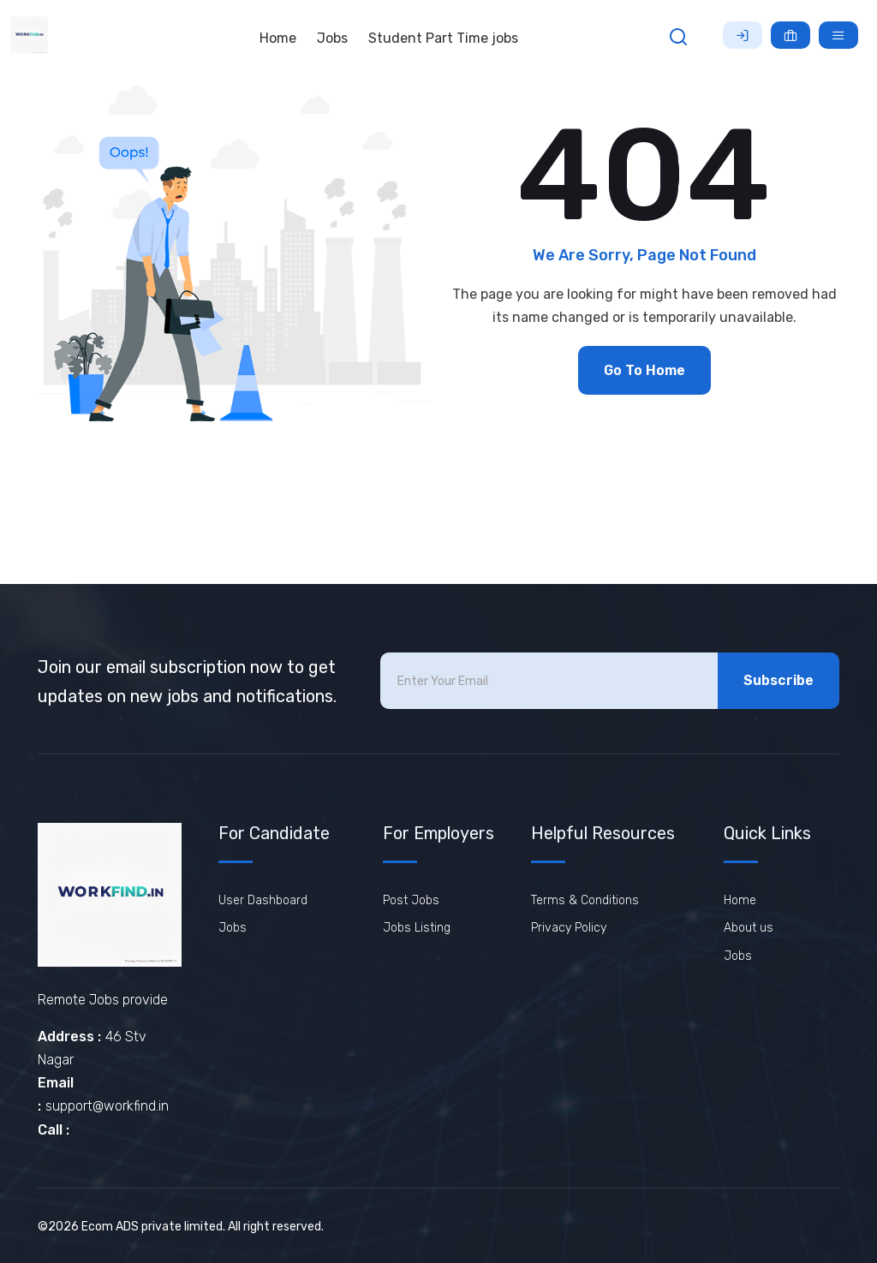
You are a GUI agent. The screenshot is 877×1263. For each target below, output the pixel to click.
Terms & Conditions (585, 900)
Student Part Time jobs (443, 38)
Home (278, 38)
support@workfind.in (107, 1106)
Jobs (332, 38)
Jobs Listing (416, 927)
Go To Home (644, 370)
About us (748, 927)
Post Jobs (411, 900)
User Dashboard (262, 900)
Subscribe (778, 680)
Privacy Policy (568, 927)
